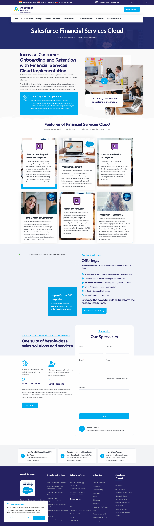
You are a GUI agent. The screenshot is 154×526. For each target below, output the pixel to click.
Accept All (39, 518)
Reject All (26, 518)
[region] (26, 511)
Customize (13, 518)
